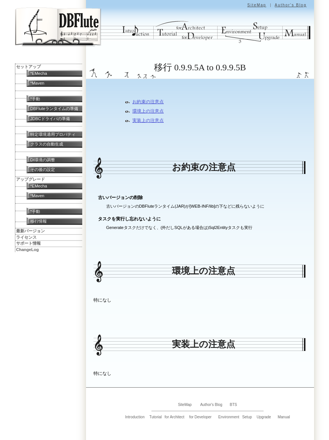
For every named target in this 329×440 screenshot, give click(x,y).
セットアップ (28, 66)
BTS (233, 405)
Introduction (134, 417)
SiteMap (256, 5)
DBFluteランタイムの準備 (54, 108)
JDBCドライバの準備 (50, 118)
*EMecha (38, 73)
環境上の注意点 (148, 111)
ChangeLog (27, 249)
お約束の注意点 (148, 101)
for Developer (200, 417)
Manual (284, 417)
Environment (228, 417)
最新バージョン (30, 231)
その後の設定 (42, 169)
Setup (247, 417)
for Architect (174, 417)
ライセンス (26, 237)
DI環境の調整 (42, 160)
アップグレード (30, 179)
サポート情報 (28, 243)
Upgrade (264, 417)
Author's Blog (291, 5)
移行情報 (38, 221)
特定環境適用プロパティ (53, 134)
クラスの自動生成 (46, 144)
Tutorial (156, 417)
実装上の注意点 (148, 120)
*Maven (37, 83)
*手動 (35, 99)
